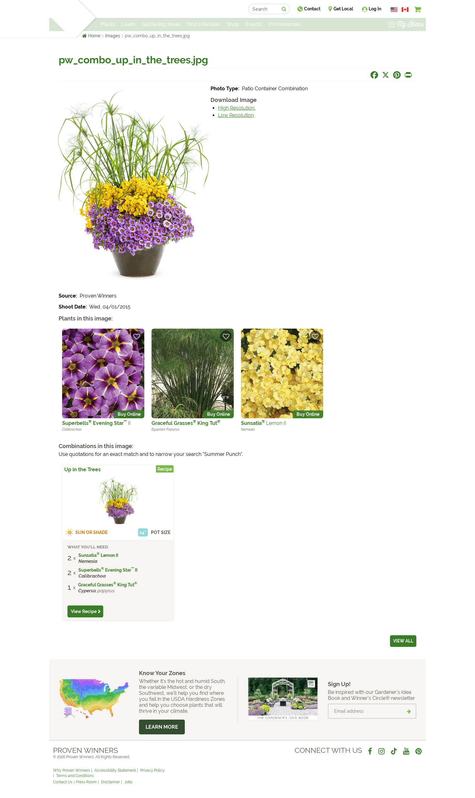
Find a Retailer (203, 24)
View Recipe (84, 611)
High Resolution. (236, 108)
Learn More (162, 727)
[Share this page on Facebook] (374, 75)
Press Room (86, 782)
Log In (375, 8)
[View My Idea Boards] (406, 25)
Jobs (128, 782)
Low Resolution (236, 115)
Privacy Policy (152, 770)
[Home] (60, 19)
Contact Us (62, 782)
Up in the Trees (82, 470)
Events (254, 24)
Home (94, 35)
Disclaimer (110, 782)
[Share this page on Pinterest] (397, 75)
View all (403, 640)
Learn (128, 24)
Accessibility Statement (115, 770)
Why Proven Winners (71, 770)
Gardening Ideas (161, 24)
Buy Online (129, 414)
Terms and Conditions (75, 776)
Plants (107, 24)
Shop (233, 24)
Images (112, 35)
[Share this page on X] (385, 75)
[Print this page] (408, 75)
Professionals (285, 24)
